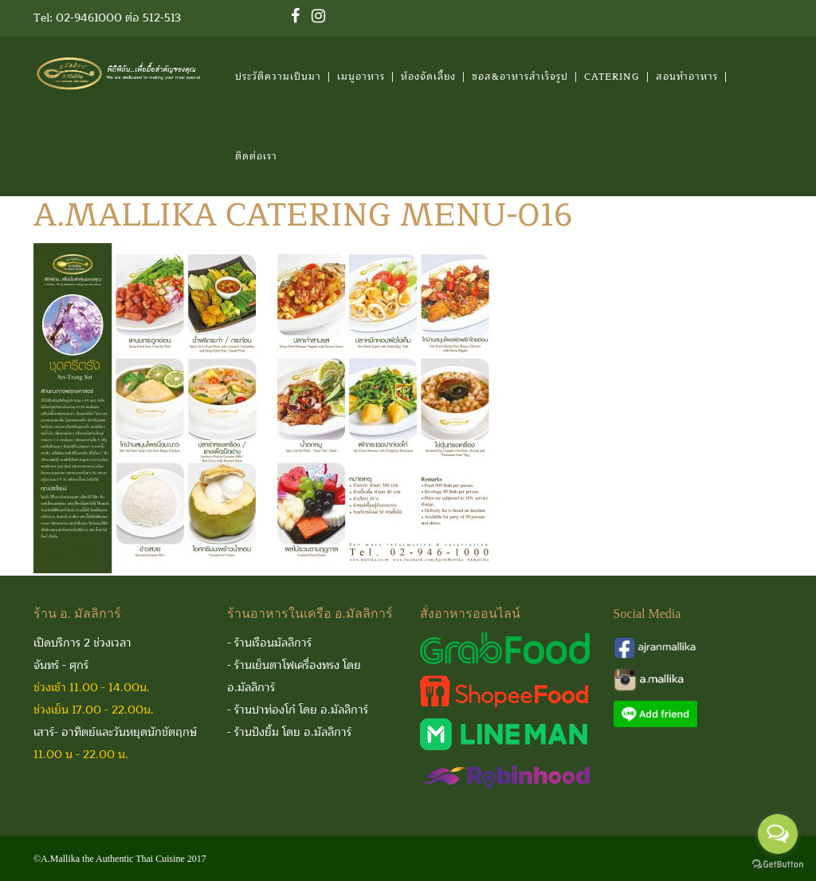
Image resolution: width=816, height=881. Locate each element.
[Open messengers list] (778, 834)
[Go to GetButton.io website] (777, 864)
